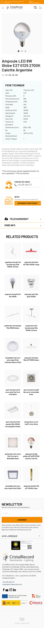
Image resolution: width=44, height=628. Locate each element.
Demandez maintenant (28, 203)
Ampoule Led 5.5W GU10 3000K (31, 295)
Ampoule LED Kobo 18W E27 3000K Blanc (31, 359)
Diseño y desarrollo (22, 621)
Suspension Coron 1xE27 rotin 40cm (31, 423)
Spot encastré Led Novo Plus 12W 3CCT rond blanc (12, 392)
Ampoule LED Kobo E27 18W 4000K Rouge (31, 263)
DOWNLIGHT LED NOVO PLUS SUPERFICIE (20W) (13, 487)
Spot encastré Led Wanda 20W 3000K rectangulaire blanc (13, 424)
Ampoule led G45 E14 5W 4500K (13, 295)
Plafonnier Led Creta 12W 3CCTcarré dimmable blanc (13, 456)
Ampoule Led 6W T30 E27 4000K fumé (31, 487)
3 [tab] (25, 51)
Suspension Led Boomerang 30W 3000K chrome (31, 328)
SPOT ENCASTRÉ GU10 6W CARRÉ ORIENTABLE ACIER (31, 392)
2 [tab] (22, 51)
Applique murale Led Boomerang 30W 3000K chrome (13, 264)
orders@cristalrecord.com (12, 584)
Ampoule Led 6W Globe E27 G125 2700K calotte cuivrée (31, 456)
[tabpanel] (22, 33)
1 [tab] (18, 51)
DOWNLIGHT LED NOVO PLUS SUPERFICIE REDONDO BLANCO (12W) (13, 360)
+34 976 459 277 (23, 184)
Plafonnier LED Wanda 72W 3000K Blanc (12, 327)
